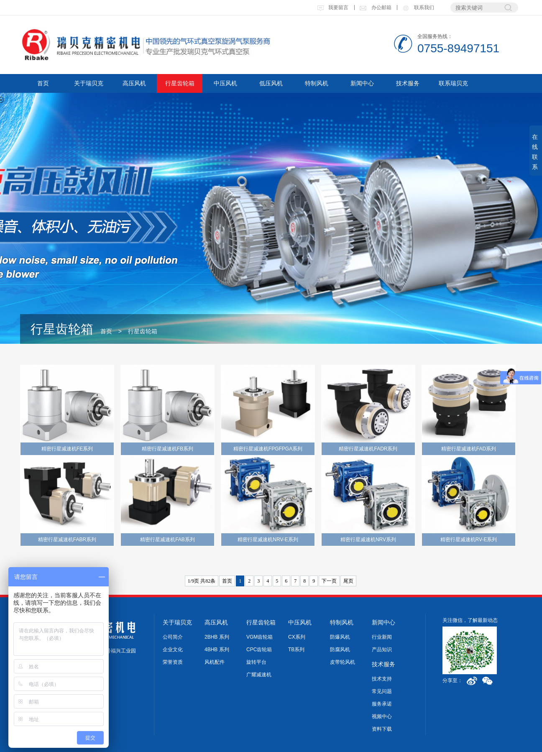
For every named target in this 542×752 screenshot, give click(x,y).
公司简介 (173, 637)
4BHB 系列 (217, 649)
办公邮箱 (375, 7)
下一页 (329, 581)
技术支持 (382, 679)
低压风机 (271, 83)
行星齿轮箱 (179, 83)
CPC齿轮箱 (259, 649)
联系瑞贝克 (453, 83)
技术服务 (407, 83)
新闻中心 (362, 83)
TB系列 (296, 649)
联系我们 (417, 7)
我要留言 (332, 7)
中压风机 (225, 83)
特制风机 (316, 83)
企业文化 (173, 649)
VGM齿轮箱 (259, 637)
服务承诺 (382, 704)
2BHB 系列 (217, 637)
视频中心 (382, 716)
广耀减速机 (258, 675)
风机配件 (215, 662)
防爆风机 (340, 637)
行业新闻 (382, 637)
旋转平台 (256, 662)
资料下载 (382, 729)
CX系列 (296, 637)
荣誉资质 (173, 662)
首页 (43, 83)
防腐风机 (340, 649)
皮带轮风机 (342, 662)
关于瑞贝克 (88, 83)
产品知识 (382, 649)
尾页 (348, 581)
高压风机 (134, 83)
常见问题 (382, 691)
